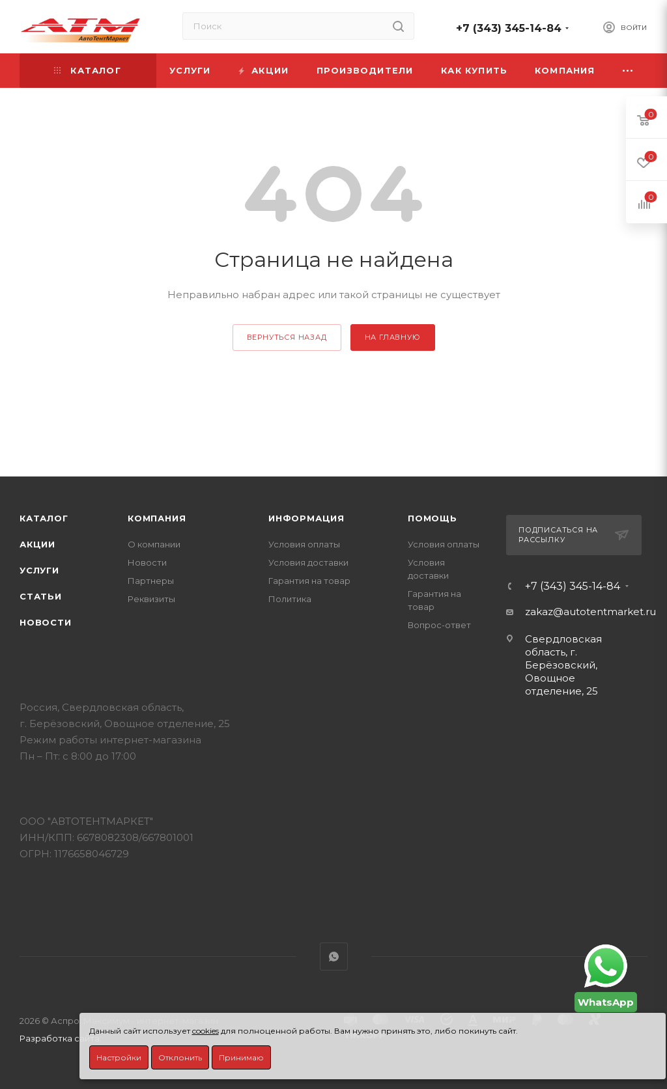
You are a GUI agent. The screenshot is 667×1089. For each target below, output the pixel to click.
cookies (205, 1031)
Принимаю (241, 1057)
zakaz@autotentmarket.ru (590, 611)
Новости (46, 622)
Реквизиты (151, 599)
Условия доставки (308, 562)
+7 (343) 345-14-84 (508, 28)
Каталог (44, 518)
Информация (306, 518)
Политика (289, 599)
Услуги (39, 570)
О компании (154, 544)
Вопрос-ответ (439, 625)
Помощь (432, 518)
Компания (157, 518)
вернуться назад (287, 337)
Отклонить (180, 1057)
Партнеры (151, 580)
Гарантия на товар (309, 580)
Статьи (41, 596)
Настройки (118, 1057)
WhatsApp (334, 957)
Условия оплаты (304, 544)
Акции (37, 544)
